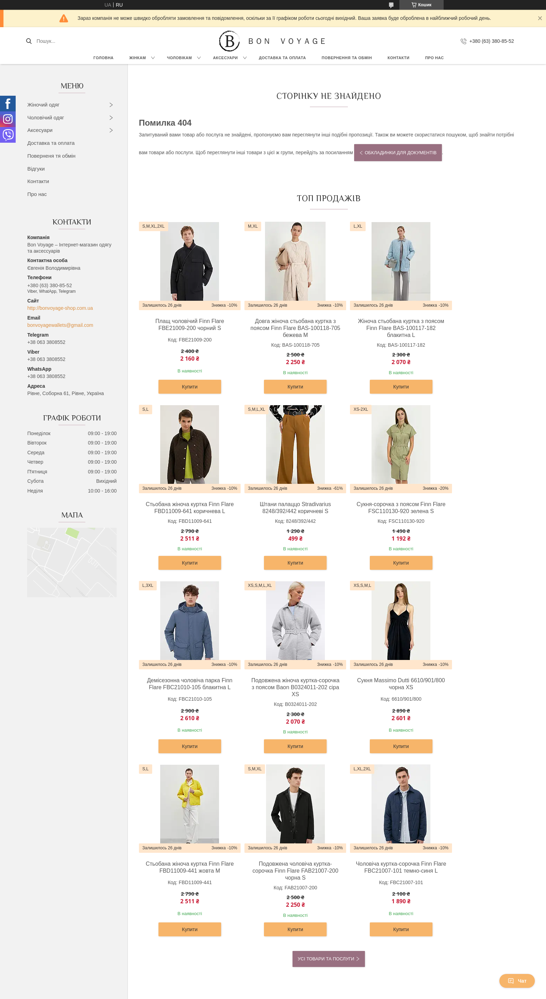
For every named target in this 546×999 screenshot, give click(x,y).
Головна (103, 58)
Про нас (434, 58)
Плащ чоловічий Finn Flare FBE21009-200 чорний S (184, 324)
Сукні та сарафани (66, 872)
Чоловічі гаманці (298, 896)
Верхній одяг (59, 864)
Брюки (169, 880)
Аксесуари (225, 58)
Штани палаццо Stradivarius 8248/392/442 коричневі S (185, 507)
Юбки (51, 919)
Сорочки (171, 872)
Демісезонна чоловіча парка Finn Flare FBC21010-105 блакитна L (376, 511)
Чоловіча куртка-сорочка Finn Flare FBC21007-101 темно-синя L (473, 694)
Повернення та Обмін (421, 888)
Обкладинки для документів (400, 152)
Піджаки (171, 888)
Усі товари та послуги (326, 782)
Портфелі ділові (297, 903)
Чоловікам (179, 58)
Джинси (53, 943)
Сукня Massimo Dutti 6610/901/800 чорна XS (185, 690)
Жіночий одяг (43, 105)
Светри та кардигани (68, 880)
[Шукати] (29, 41)
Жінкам (137, 58)
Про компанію (412, 872)
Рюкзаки (288, 864)
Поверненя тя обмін (51, 156)
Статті (404, 903)
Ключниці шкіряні (298, 927)
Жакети (53, 911)
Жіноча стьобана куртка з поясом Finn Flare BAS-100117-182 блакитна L (376, 328)
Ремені (287, 911)
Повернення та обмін (347, 58)
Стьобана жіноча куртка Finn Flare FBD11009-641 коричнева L (472, 328)
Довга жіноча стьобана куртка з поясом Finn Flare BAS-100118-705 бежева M (280, 328)
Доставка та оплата (51, 143)
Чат (517, 981)
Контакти (399, 58)
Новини (405, 896)
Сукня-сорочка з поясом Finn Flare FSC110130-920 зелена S (281, 507)
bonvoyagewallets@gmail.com (60, 325)
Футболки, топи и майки (71, 896)
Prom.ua (305, 979)
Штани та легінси (64, 903)
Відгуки (36, 169)
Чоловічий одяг (45, 117)
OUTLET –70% (413, 864)
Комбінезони (59, 950)
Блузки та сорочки (65, 888)
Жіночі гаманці (295, 888)
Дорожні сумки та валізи (306, 872)
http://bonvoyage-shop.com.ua (60, 308)
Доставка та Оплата (282, 58)
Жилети (53, 927)
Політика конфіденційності (352, 992)
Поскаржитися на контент (297, 992)
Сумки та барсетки (300, 880)
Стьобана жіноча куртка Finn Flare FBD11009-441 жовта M (280, 690)
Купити (185, 387)
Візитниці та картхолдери (307, 919)
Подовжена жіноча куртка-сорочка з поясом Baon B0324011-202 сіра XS (472, 511)
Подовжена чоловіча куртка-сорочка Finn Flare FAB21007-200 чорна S (376, 694)
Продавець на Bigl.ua (273, 986)
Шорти (52, 935)
